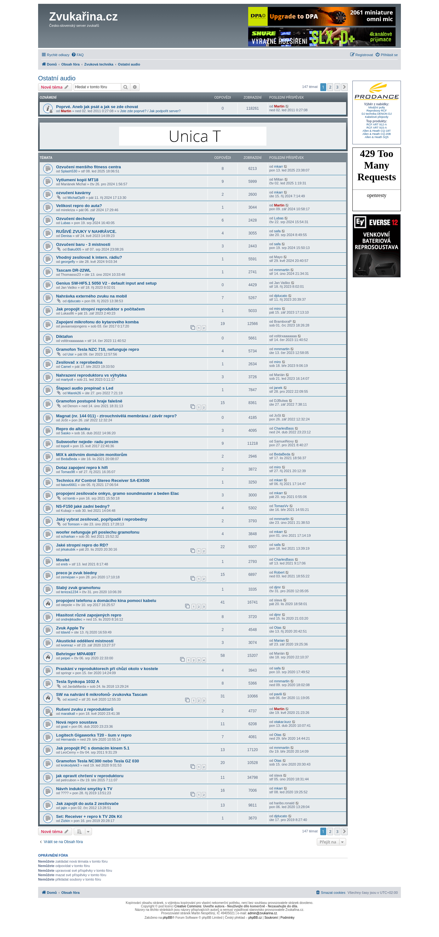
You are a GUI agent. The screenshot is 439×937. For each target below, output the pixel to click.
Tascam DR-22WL (73, 270)
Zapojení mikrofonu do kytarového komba (97, 322)
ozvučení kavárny (73, 192)
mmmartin (281, 270)
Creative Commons (188, 906)
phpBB (167, 917)
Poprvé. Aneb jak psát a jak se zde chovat (97, 106)
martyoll (67, 379)
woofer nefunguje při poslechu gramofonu (97, 532)
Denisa (66, 236)
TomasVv (281, 506)
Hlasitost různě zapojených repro (88, 615)
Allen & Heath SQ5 (377, 137)
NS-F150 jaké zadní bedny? (83, 506)
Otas (277, 627)
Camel (66, 366)
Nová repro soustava (76, 722)
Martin (66, 111)
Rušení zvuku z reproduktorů (84, 709)
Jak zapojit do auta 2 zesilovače (87, 803)
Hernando (68, 739)
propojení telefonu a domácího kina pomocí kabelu (106, 600)
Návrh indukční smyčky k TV (84, 788)
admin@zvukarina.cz (262, 913)
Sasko (66, 433)
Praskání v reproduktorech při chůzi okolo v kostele (107, 668)
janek (278, 388)
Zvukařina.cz (83, 16)
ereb (64, 564)
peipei (65, 658)
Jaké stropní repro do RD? (82, 545)
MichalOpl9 (76, 198)
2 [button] (330, 87)
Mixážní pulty (376, 107)
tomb (71, 498)
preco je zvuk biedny (76, 572)
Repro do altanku (73, 428)
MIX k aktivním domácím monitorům (91, 454)
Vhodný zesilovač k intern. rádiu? (89, 257)
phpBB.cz (255, 917)
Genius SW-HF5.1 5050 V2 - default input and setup (106, 283)
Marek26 (74, 393)
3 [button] (337, 87)
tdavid (65, 632)
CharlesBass (284, 428)
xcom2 (72, 699)
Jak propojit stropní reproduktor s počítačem (100, 309)
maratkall (68, 713)
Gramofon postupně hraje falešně (89, 401)
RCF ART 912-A (377, 124)
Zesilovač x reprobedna (79, 362)
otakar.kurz (282, 722)
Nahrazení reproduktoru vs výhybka (91, 375)
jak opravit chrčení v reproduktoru (89, 775)
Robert (279, 572)
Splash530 (69, 171)
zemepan (68, 577)
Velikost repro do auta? (79, 205)
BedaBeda (69, 459)
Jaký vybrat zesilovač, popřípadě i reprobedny (101, 519)
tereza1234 (69, 592)
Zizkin (65, 821)
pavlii (278, 694)
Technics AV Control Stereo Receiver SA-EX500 (103, 480)
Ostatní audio (57, 78)
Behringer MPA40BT (76, 653)
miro (277, 308)
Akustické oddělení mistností (84, 641)
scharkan (68, 536)
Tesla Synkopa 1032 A (77, 681)
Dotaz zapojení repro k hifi (82, 467)
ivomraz (67, 645)
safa (277, 231)
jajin (64, 808)
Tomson (73, 524)
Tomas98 (68, 472)
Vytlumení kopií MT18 (77, 179)
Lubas (65, 223)
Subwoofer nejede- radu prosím (87, 441)
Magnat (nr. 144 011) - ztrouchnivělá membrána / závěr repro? (116, 416)
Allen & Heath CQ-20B (376, 134)
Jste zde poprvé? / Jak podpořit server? (150, 111)
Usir (70, 354)
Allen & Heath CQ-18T (376, 130)
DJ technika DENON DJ (377, 113)
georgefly (68, 261)
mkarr (278, 166)
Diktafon (64, 336)
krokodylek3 (70, 765)
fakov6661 (69, 485)
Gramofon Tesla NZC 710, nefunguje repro (97, 349)
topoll (65, 446)
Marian (279, 640)
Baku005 (74, 249)
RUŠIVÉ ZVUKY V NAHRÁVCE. (86, 231)
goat (64, 726)
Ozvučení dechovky (75, 218)
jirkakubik (68, 549)
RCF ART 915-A (377, 127)
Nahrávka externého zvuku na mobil (91, 296)
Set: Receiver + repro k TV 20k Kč (89, 816)
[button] (344, 87)
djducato (74, 301)
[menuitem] (77, 55)
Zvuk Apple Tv (70, 628)
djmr (277, 587)
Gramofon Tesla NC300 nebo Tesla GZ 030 (97, 761)
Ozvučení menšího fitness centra (88, 167)
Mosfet (63, 560)
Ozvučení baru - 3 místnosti (83, 244)
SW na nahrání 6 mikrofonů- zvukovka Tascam (101, 694)
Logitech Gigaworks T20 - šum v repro (94, 735)
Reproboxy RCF (377, 110)
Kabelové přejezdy (376, 117)
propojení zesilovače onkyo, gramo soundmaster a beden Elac (117, 493)
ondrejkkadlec (71, 619)
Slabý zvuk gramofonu (78, 587)
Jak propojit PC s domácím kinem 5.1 (92, 748)
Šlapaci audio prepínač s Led (84, 388)
